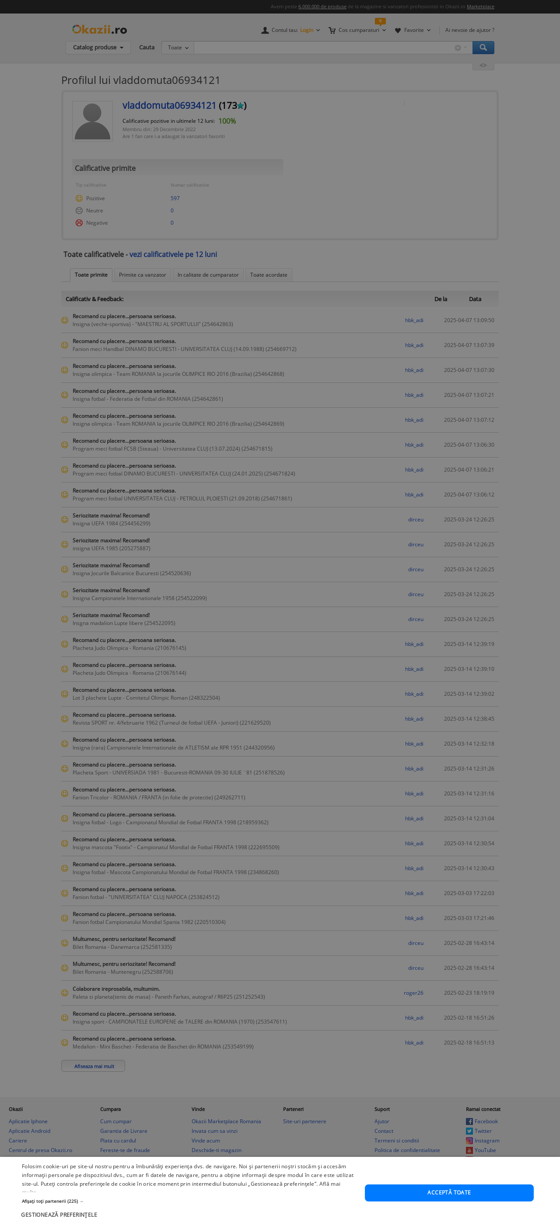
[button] (188, 1223)
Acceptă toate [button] (449, 1215)
